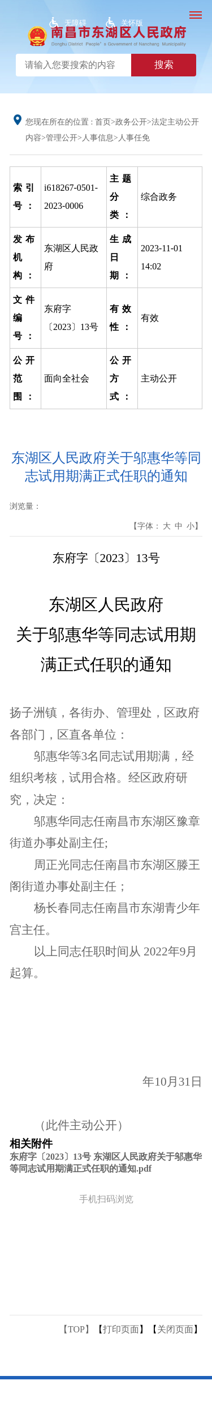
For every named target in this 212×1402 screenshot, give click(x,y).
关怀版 (132, 23)
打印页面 (121, 1329)
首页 (103, 122)
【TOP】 (76, 1329)
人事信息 (98, 138)
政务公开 (131, 122)
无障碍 (75, 23)
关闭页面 (175, 1329)
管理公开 (61, 138)
